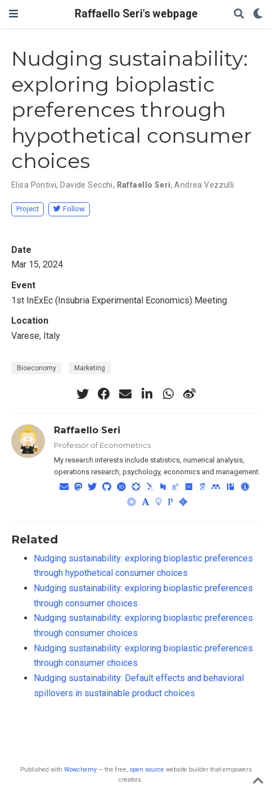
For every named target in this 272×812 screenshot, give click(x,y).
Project (27, 209)
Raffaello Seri (144, 184)
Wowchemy (80, 769)
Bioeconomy (36, 368)
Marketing (89, 368)
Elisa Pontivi (33, 184)
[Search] (239, 14)
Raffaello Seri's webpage (136, 13)
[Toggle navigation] (13, 13)
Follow (69, 209)
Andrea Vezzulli (204, 184)
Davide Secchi (86, 184)
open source (147, 769)
